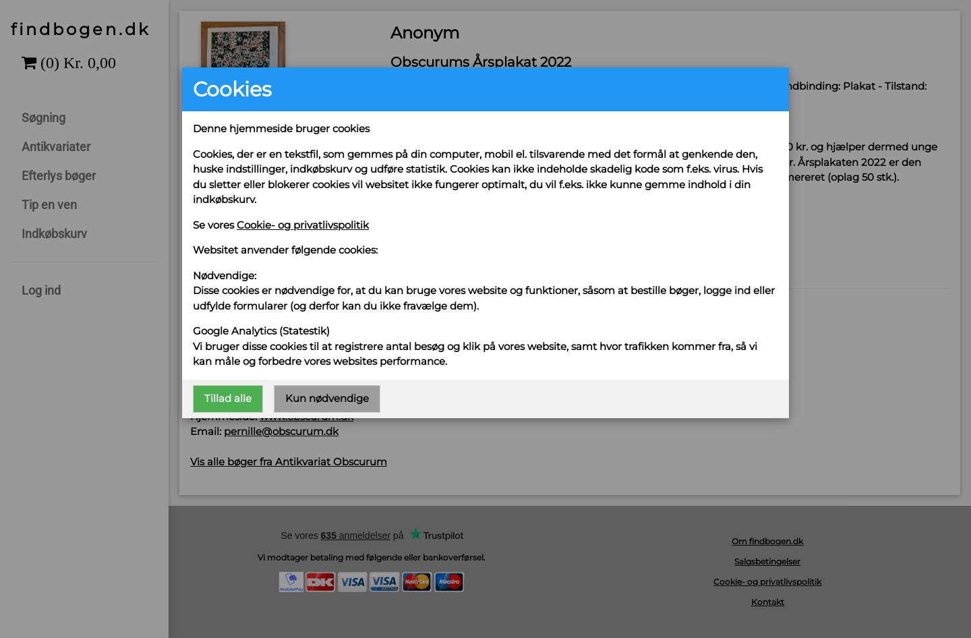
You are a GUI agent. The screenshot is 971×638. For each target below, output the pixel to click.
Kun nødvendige (327, 398)
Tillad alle (228, 398)
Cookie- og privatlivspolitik (303, 225)
